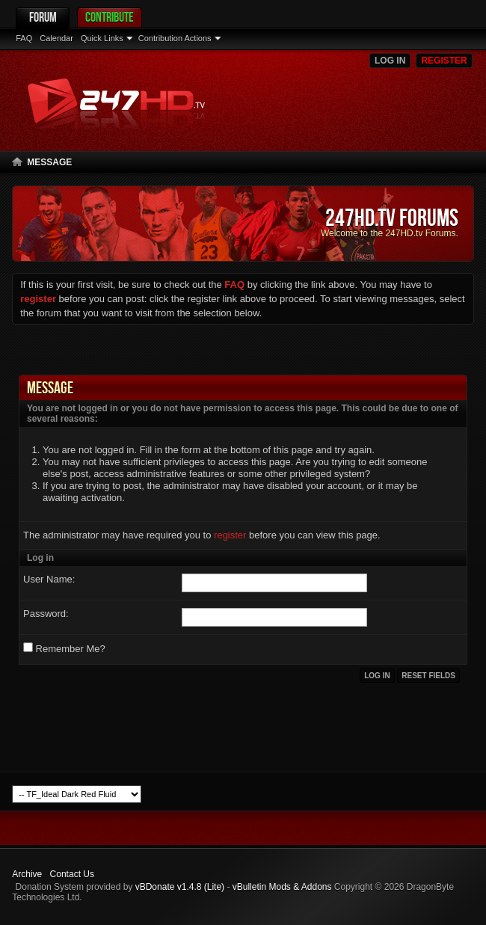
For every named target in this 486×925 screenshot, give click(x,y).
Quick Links (102, 38)
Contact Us (72, 874)
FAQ (24, 38)
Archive (27, 874)
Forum (43, 17)
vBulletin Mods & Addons (282, 887)
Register (444, 60)
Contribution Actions (175, 38)
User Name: (49, 579)
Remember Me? (64, 648)
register (230, 535)
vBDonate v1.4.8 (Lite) (179, 887)
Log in (390, 60)
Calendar (56, 38)
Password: (46, 613)
